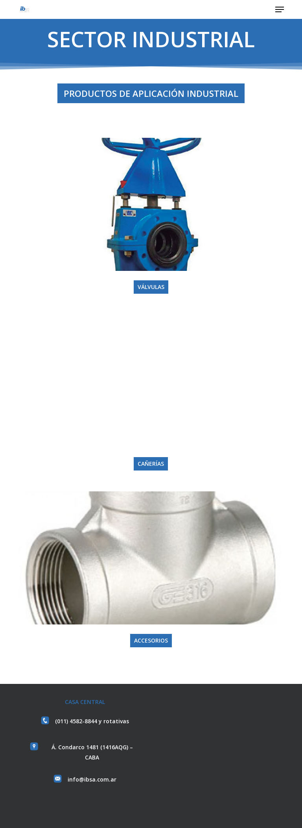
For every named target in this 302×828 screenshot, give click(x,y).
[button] (279, 9)
